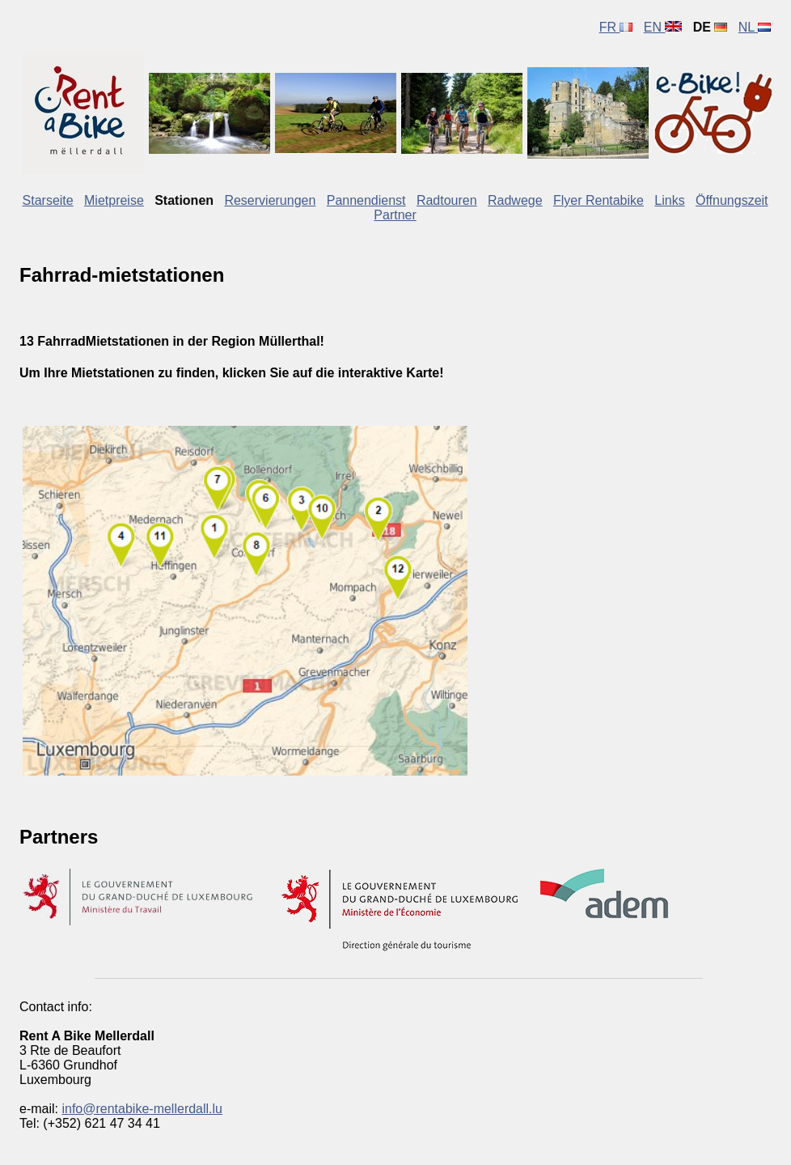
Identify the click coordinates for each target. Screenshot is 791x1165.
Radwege (515, 200)
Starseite (48, 200)
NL (754, 27)
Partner (395, 215)
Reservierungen (269, 200)
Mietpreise (114, 200)
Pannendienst (366, 200)
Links (669, 200)
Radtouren (447, 200)
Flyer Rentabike (598, 200)
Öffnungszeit (732, 200)
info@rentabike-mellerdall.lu (141, 1109)
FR (616, 27)
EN (663, 27)
